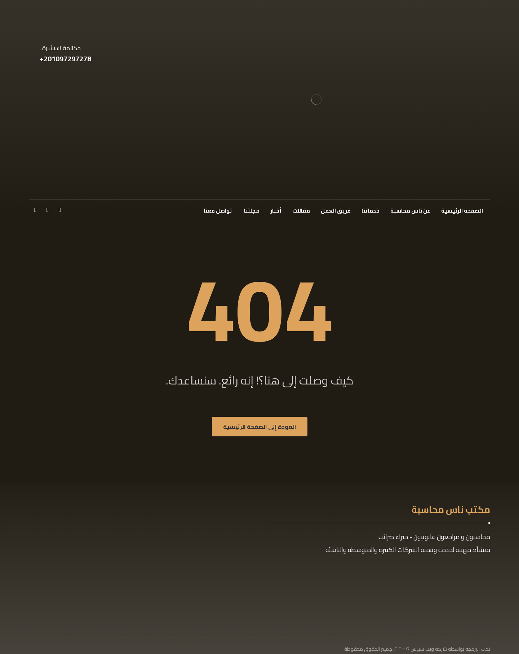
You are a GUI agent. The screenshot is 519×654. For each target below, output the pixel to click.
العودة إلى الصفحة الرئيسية (259, 426)
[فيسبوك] (60, 209)
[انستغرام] (35, 209)
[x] (47, 209)
